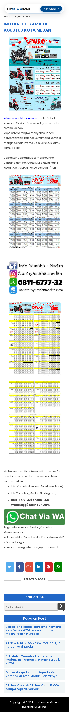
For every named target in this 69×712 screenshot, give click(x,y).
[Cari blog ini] (31, 607)
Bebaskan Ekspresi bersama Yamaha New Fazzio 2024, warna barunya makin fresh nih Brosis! (33, 630)
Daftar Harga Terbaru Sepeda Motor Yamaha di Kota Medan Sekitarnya (33, 674)
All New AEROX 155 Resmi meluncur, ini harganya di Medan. (33, 645)
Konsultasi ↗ (51, 8)
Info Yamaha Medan (45, 702)
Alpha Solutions (36, 707)
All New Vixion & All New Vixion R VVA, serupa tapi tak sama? (33, 687)
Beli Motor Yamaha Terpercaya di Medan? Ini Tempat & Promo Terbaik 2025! (33, 659)
